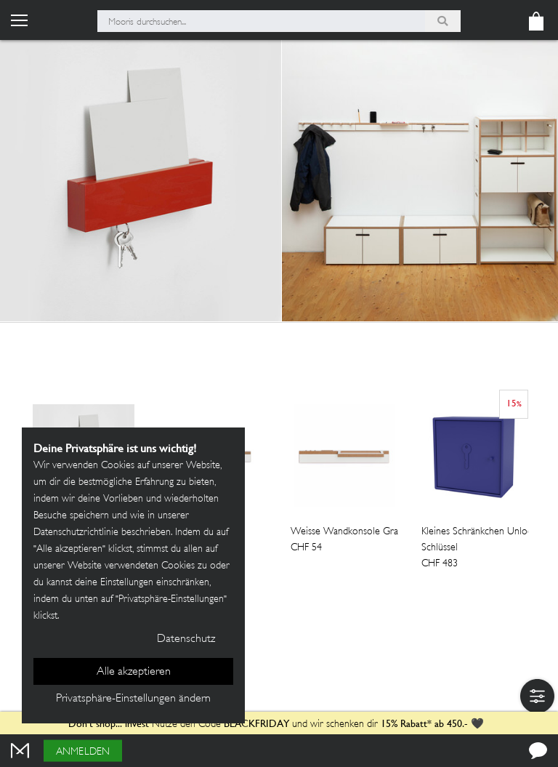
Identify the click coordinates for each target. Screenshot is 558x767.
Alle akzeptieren (134, 672)
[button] (537, 696)
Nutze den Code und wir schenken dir (223, 724)
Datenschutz (186, 639)
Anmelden (83, 752)
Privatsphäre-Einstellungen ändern (133, 699)
